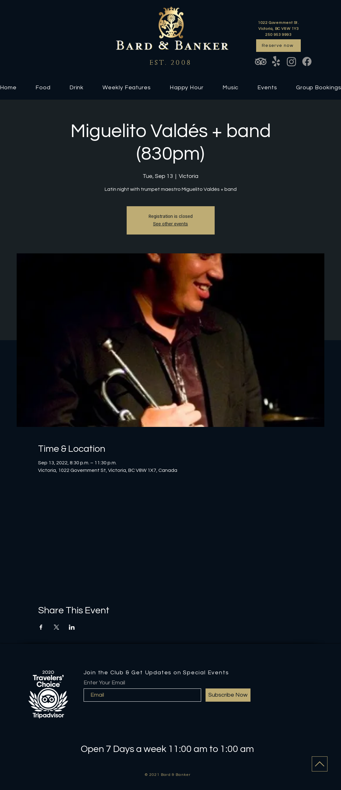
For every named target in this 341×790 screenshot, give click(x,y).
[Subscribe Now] (228, 695)
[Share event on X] (56, 627)
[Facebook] (307, 61)
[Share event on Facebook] (41, 627)
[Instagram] (291, 61)
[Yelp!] (276, 61)
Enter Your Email (104, 683)
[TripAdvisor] (261, 61)
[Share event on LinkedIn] (72, 627)
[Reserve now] (278, 45)
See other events (170, 224)
